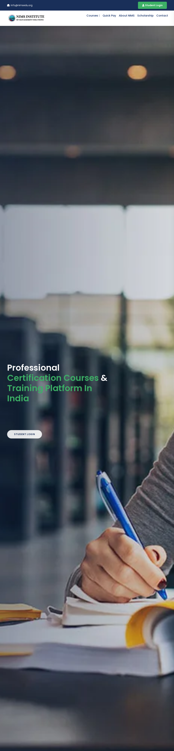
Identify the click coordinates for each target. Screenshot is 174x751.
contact (162, 16)
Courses (92, 16)
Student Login (152, 5)
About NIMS (127, 16)
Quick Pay (109, 16)
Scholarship (145, 16)
